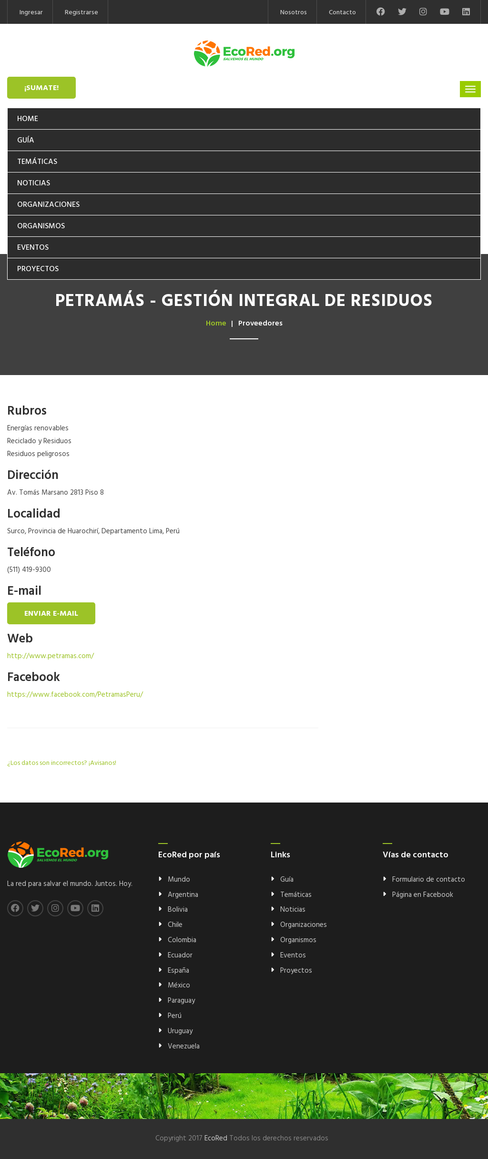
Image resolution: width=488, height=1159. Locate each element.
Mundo (179, 879)
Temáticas (37, 162)
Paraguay (181, 1000)
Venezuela (184, 1046)
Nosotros (293, 12)
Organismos (41, 226)
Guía (25, 140)
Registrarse (81, 12)
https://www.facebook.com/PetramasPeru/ (75, 695)
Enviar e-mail (51, 614)
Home (27, 119)
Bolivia (178, 909)
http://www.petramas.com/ (50, 656)
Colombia (182, 940)
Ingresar (31, 12)
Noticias (33, 183)
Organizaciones (48, 205)
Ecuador (180, 955)
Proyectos (38, 269)
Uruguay (180, 1031)
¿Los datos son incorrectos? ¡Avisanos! (61, 763)
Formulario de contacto (428, 879)
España (178, 970)
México (179, 985)
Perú (175, 1016)
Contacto (342, 12)
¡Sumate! (41, 88)
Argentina (183, 895)
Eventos (33, 248)
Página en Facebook (422, 895)
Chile (175, 925)
